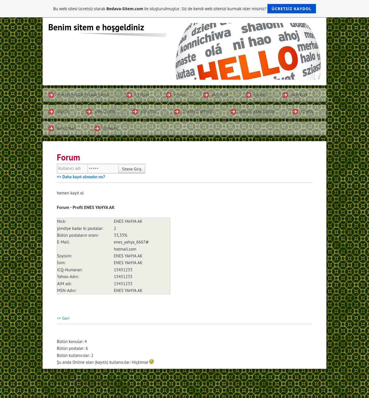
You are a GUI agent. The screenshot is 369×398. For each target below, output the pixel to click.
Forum (180, 95)
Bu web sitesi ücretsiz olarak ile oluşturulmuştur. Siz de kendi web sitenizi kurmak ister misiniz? (184, 8)
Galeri (260, 95)
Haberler (299, 95)
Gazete (63, 111)
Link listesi (105, 111)
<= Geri (63, 318)
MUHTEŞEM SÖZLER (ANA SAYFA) (83, 95)
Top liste (149, 111)
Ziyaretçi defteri (198, 111)
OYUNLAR (110, 128)
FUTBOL (307, 111)
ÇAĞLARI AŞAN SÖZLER (257, 111)
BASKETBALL (67, 128)
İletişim (142, 95)
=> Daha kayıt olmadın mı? (81, 176)
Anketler (220, 95)
